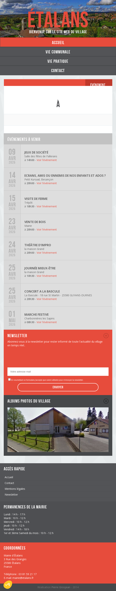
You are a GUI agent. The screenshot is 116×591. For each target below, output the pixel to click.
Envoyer (58, 387)
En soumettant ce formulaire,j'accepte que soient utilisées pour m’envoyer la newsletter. (47, 380)
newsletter (106, 335)
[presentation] (35, 358)
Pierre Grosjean (61, 587)
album (106, 401)
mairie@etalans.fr (23, 578)
